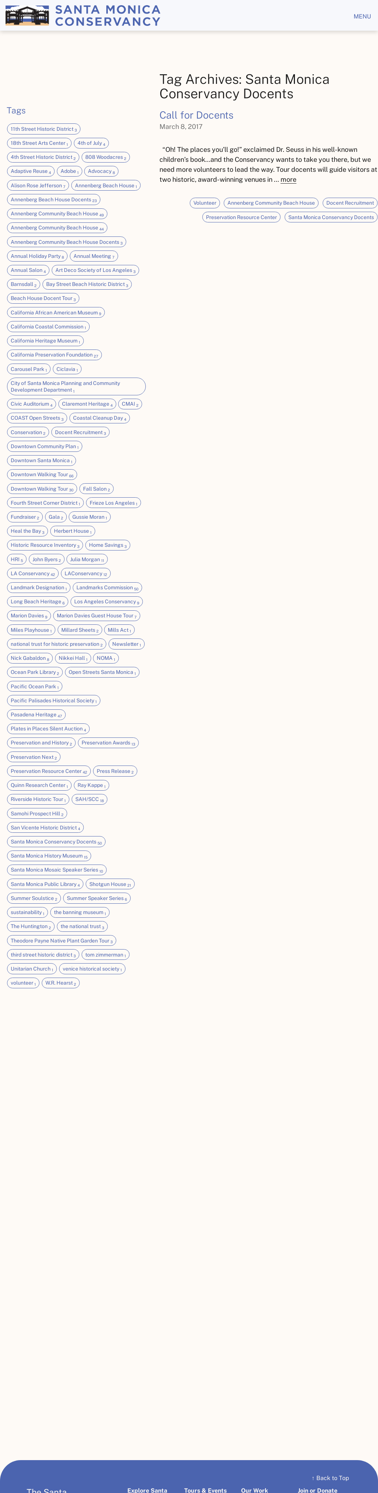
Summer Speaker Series (97, 898)
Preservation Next (34, 757)
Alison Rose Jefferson (38, 186)
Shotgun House (110, 884)
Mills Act (119, 630)
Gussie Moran (89, 517)
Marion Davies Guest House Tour (97, 616)
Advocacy (101, 171)
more (288, 179)
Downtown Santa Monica (41, 460)
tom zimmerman (105, 955)
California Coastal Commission (48, 327)
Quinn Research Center (39, 785)
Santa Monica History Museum (49, 856)
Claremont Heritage (87, 404)
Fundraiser (25, 517)
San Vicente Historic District (45, 828)
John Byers (46, 559)
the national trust (82, 926)
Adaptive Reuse (31, 171)
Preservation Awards (108, 743)
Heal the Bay (27, 531)
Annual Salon (28, 270)
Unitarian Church (32, 969)
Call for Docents (196, 115)
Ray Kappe (92, 785)
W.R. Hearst (60, 983)
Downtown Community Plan (45, 446)
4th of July (91, 143)
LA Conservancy (33, 573)
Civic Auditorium (31, 404)
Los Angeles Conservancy (106, 602)
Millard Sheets (80, 630)
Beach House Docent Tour (43, 298)
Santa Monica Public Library (45, 884)
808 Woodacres (105, 157)
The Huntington (31, 926)
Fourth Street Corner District (45, 503)
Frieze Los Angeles (113, 503)
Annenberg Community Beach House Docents (67, 242)
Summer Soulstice (34, 898)
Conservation (28, 432)
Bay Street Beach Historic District (87, 284)
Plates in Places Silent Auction (48, 729)
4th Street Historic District (43, 157)
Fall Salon (96, 489)
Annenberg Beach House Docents (54, 200)
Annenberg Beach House (106, 186)
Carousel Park (29, 369)
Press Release (115, 771)
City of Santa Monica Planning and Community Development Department (65, 386)
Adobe (70, 171)
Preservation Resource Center (49, 771)
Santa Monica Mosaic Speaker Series (57, 870)
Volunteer (204, 203)
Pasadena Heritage (36, 715)
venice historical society (92, 969)
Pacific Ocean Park (35, 687)
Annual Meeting (93, 256)
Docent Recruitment (80, 432)
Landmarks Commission (107, 587)
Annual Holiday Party (37, 256)
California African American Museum (56, 313)
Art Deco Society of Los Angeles (95, 270)
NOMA (106, 658)
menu (362, 16)
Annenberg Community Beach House (57, 214)
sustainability (27, 912)
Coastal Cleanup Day (99, 418)
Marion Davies (29, 616)
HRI (17, 559)
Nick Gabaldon (30, 658)
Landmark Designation (39, 587)
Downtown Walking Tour (42, 474)
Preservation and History (41, 743)
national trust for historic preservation (57, 644)
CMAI (130, 404)
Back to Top (330, 1478)
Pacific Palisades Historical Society (54, 701)
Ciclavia (67, 369)
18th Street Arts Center (39, 143)
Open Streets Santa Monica (102, 672)
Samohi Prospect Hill (37, 814)
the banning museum (80, 912)
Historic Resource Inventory (45, 545)
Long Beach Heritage (38, 602)
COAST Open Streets (37, 418)
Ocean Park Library (35, 672)
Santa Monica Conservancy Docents (56, 842)
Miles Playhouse (31, 630)
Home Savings (108, 545)
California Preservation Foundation (54, 355)
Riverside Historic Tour (38, 799)
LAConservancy (86, 573)
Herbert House (73, 531)
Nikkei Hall (73, 658)
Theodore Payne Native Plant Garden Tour (62, 941)
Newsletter (126, 644)
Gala (56, 517)
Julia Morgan (87, 559)
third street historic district (43, 955)
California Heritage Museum (45, 341)
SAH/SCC (89, 799)
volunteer (23, 983)
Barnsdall (24, 284)
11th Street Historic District (44, 129)
